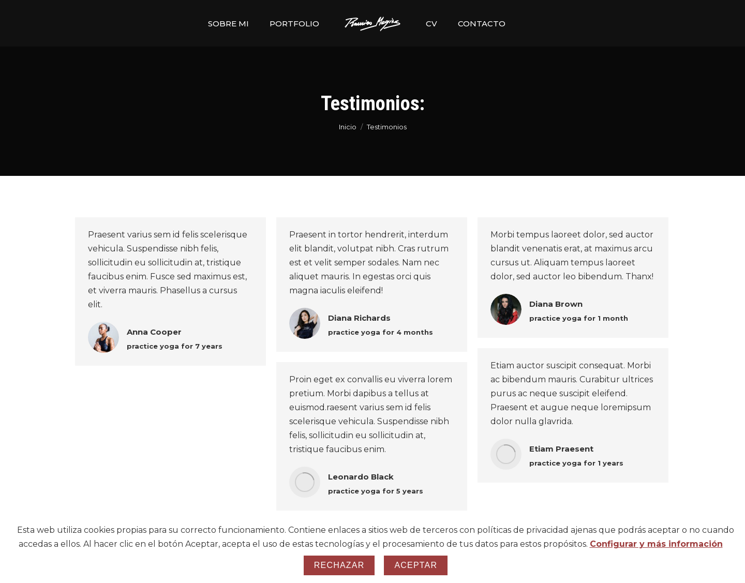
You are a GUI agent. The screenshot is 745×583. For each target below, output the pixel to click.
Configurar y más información (656, 544)
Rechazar (339, 565)
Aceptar (415, 565)
